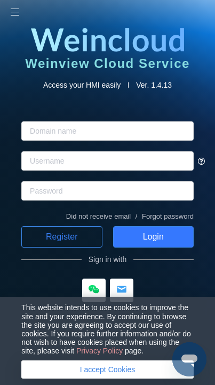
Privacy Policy (99, 350)
